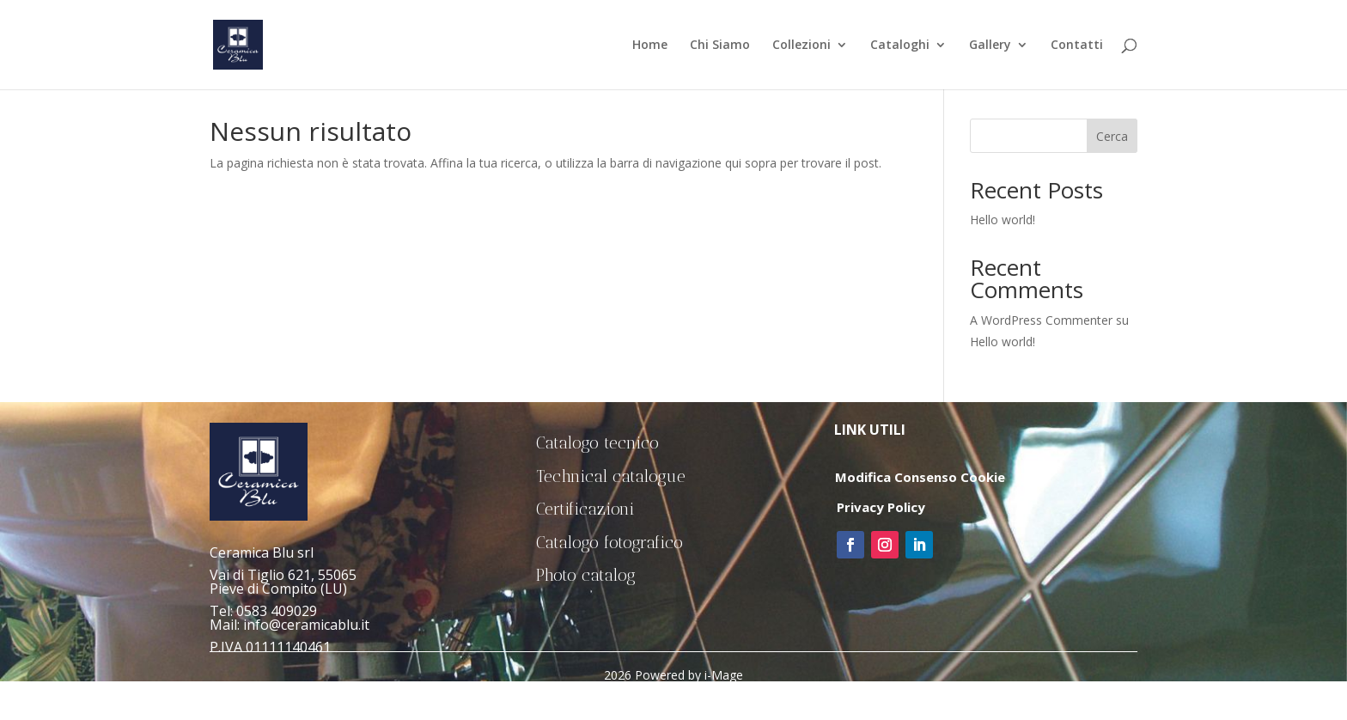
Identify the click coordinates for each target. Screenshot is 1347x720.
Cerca (1112, 136)
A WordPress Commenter (1041, 320)
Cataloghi (899, 45)
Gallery (990, 45)
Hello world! (1002, 219)
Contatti (1077, 45)
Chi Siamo (720, 45)
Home (649, 45)
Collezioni (801, 45)
